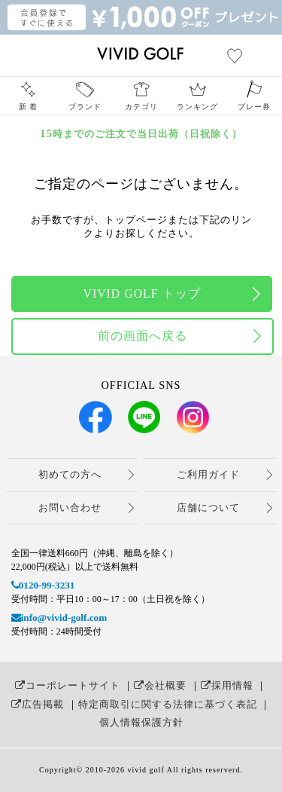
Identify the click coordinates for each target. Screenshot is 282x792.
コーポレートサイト (67, 685)
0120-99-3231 (43, 585)
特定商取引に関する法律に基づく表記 (167, 704)
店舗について (208, 507)
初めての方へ (70, 474)
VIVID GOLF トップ (141, 293)
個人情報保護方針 (141, 722)
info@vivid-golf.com (59, 617)
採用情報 (227, 685)
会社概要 (160, 685)
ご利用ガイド (208, 474)
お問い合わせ (70, 507)
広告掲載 (37, 704)
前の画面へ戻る (142, 335)
